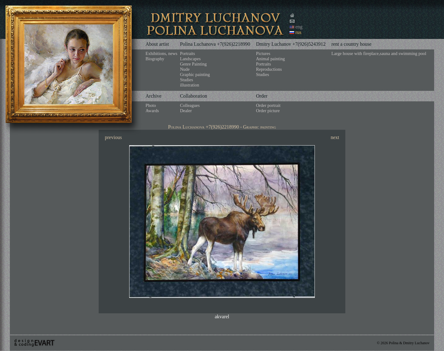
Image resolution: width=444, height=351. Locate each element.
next (335, 137)
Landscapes (190, 58)
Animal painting (270, 58)
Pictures (263, 53)
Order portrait (268, 105)
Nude (185, 69)
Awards (152, 110)
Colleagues (190, 105)
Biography (155, 58)
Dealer (186, 110)
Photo (151, 105)
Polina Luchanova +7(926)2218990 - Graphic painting (222, 126)
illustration (189, 84)
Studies (186, 79)
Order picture (268, 110)
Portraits (187, 53)
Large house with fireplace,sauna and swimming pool (378, 53)
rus (298, 32)
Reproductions (269, 69)
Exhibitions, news (161, 53)
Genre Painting (193, 63)
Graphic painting (195, 74)
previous (113, 137)
